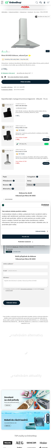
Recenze (6, 185)
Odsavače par (23, 12)
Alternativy (7, 189)
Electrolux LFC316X (21, 151)
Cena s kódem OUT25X (21, 161)
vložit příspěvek (8, 199)
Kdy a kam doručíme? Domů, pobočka (18, 77)
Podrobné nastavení (25, 241)
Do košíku (46, 116)
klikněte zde (15, 247)
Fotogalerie (31, 177)
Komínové (30, 12)
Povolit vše (25, 236)
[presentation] (16, 296)
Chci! (46, 144)
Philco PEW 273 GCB (21, 128)
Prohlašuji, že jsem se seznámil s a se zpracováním (24, 289)
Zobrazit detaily (40, 231)
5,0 (5, 52)
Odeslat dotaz (11, 303)
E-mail (10, 271)
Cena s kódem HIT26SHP (21, 137)
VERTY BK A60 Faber (21, 106)
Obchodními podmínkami (26, 289)
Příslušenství (7, 181)
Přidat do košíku (25, 82)
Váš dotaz (6, 277)
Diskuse (30, 185)
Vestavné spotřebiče (13, 12)
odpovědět (9, 249)
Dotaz (29, 181)
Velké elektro (5, 12)
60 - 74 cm (36, 12)
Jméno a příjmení (8, 264)
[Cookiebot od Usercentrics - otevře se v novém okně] (41, 205)
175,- (25, 144)
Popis (5, 177)
